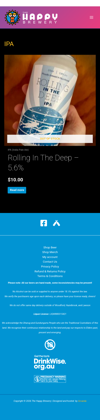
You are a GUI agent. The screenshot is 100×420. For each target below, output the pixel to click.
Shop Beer (50, 247)
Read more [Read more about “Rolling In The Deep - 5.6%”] (17, 190)
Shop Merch (50, 252)
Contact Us (50, 261)
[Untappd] (56, 223)
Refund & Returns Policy (49, 271)
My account (50, 257)
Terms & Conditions (50, 276)
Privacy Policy (50, 266)
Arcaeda (82, 401)
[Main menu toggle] (91, 17)
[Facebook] (43, 223)
